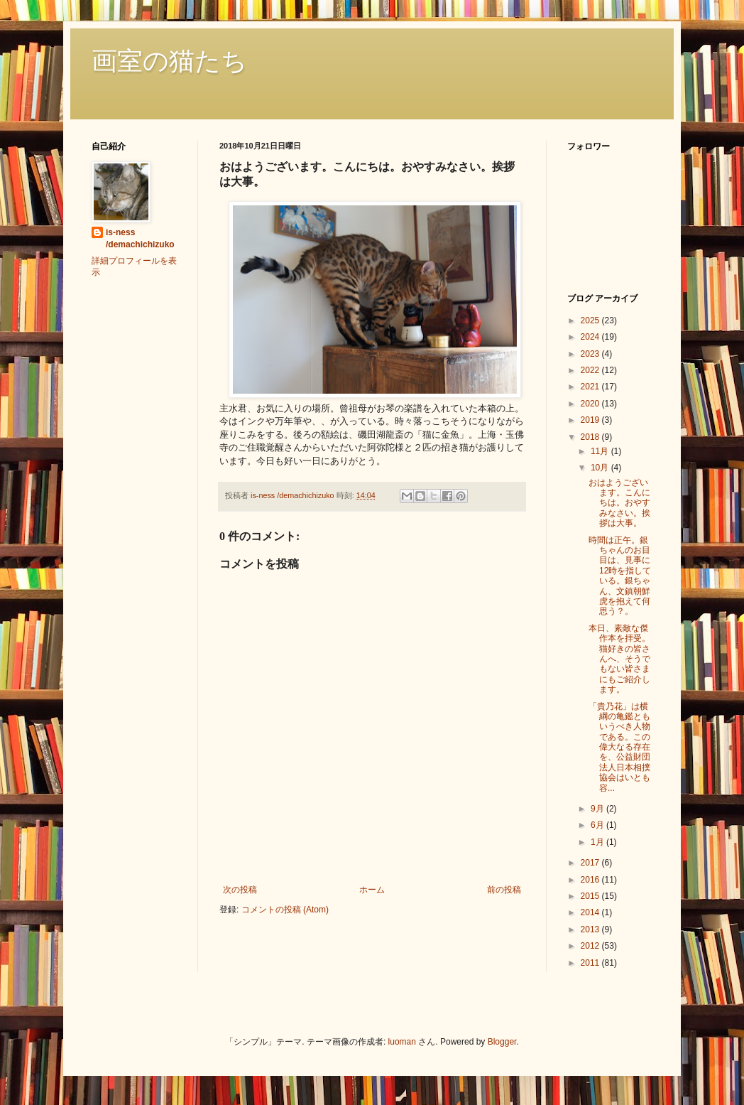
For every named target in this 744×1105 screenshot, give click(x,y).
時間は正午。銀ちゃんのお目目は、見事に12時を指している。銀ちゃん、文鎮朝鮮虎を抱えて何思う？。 (620, 576)
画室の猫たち (169, 61)
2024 (591, 337)
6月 (598, 825)
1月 (598, 842)
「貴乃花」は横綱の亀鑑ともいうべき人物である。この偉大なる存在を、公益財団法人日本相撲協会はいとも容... (619, 747)
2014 (591, 912)
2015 (591, 896)
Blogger (502, 1042)
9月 (598, 809)
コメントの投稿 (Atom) (285, 910)
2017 (591, 863)
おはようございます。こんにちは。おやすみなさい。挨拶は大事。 (619, 503)
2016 (591, 880)
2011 (591, 963)
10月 (601, 468)
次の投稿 (240, 890)
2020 (591, 404)
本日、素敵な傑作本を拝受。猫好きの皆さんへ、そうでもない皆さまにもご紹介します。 (619, 658)
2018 (591, 437)
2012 (591, 946)
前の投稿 (504, 890)
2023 (591, 354)
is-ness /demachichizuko (140, 238)
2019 (591, 420)
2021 (591, 387)
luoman (402, 1042)
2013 (591, 929)
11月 (601, 451)
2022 (591, 370)
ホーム (372, 890)
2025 (591, 320)
